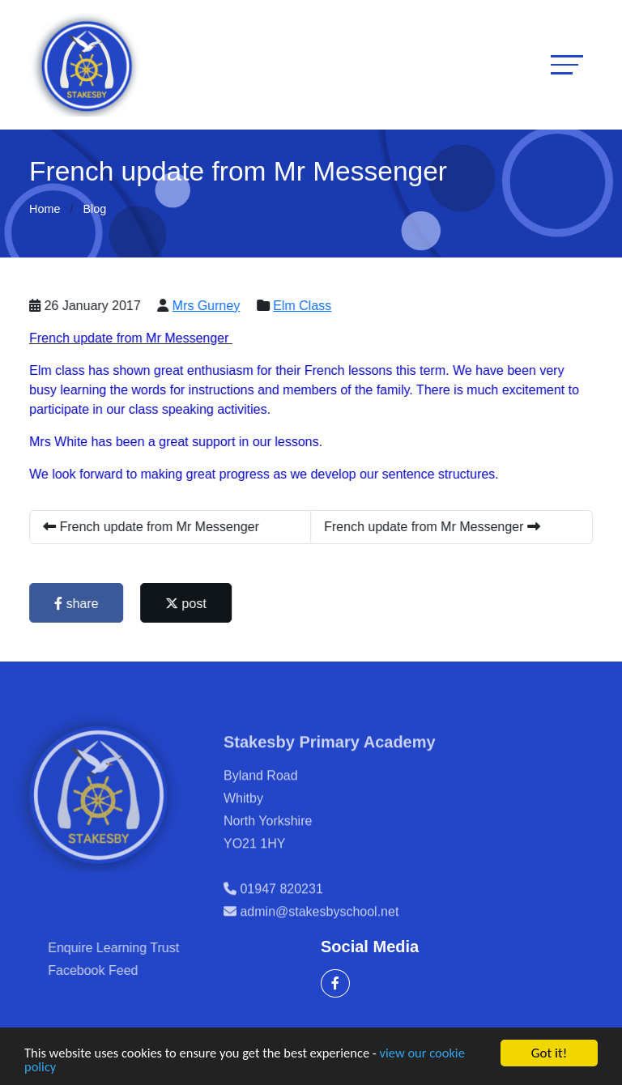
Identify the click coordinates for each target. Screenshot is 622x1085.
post (189, 604)
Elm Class (306, 306)
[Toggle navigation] (567, 64)
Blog (94, 208)
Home (44, 208)
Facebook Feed (122, 970)
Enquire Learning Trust (142, 948)
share (80, 604)
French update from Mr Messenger (155, 527)
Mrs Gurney (210, 306)
